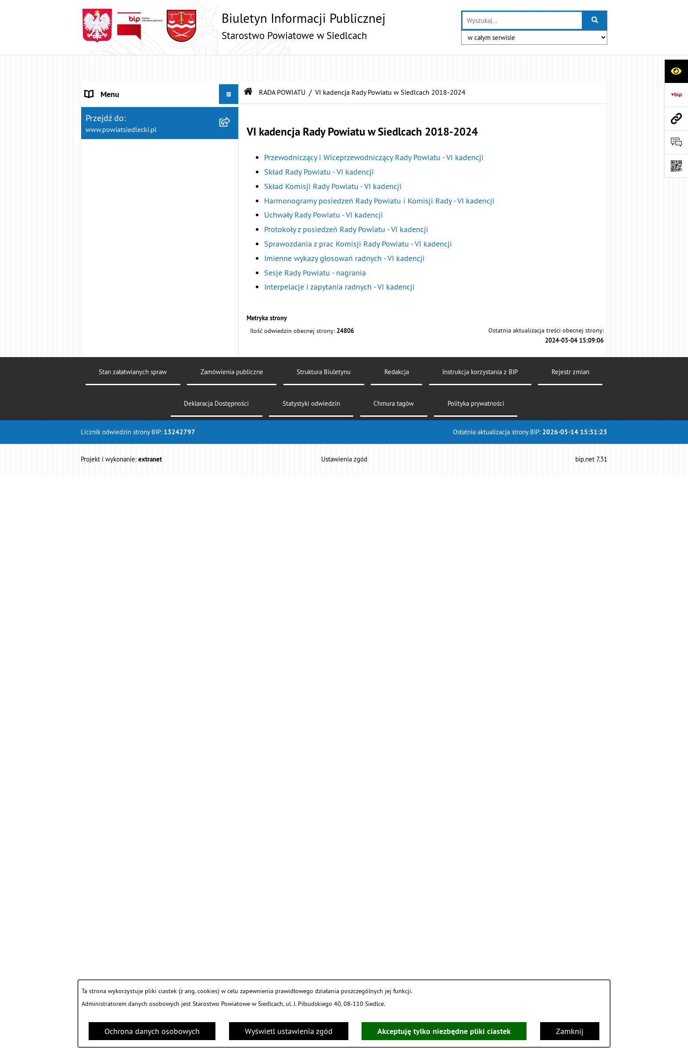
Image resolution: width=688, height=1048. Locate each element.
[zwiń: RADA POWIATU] (230, 127)
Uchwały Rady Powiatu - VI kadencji (323, 189)
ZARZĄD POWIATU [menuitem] (116, 786)
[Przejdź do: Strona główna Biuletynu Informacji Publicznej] (248, 66)
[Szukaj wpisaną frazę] (595, 20)
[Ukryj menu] (229, 68)
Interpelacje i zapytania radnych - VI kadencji (339, 261)
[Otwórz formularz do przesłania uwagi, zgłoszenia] (676, 142)
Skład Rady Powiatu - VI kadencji (319, 145)
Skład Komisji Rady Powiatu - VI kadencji (332, 160)
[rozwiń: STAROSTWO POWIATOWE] (230, 87)
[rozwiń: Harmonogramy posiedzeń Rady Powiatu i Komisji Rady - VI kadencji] (230, 338)
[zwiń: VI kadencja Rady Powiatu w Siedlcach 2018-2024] (230, 189)
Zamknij (570, 1031)
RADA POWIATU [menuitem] (112, 127)
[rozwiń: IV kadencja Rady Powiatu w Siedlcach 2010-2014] (230, 637)
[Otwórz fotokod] (676, 166)
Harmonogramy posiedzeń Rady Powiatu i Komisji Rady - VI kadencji (379, 174)
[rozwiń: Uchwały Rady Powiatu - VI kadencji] (230, 387)
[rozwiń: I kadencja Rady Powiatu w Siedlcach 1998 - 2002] (230, 748)
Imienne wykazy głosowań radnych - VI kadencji (344, 232)
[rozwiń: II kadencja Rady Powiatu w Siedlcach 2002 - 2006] (230, 711)
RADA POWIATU (282, 65)
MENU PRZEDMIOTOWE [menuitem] (125, 825)
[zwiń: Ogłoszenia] (230, 952)
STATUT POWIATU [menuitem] (115, 107)
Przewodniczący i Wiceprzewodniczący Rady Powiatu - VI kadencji (374, 131)
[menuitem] (160, 158)
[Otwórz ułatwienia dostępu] (676, 71)
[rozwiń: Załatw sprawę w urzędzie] (230, 850)
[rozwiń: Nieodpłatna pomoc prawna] (230, 876)
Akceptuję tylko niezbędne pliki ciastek (444, 1031)
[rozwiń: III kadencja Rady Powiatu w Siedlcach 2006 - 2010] (230, 674)
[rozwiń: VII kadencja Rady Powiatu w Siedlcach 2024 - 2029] (230, 152)
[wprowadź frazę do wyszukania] (522, 20)
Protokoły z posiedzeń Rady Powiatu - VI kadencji (346, 203)
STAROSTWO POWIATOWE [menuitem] (129, 87)
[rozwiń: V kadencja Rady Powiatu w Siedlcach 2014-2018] (230, 599)
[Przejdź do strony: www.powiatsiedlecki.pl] (676, 118)
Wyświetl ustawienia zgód (289, 1031)
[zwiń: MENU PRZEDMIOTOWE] (230, 825)
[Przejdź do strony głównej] (233, 26)
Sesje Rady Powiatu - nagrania (315, 246)
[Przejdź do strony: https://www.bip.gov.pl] (676, 95)
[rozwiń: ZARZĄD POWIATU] (230, 786)
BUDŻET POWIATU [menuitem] (116, 806)
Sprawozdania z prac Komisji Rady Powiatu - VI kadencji (358, 217)
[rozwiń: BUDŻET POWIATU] (230, 805)
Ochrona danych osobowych (152, 1031)
